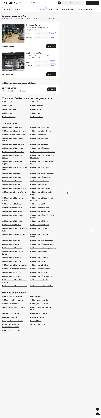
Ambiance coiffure (34, 53)
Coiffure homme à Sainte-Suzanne (14, 265)
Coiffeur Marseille (36, 106)
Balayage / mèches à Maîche (12, 296)
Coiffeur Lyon (7, 106)
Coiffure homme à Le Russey (12, 204)
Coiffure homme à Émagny (11, 177)
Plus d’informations (8, 46)
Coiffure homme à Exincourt (12, 181)
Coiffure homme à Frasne (11, 184)
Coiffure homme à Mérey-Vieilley (13, 211)
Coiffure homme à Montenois (12, 215)
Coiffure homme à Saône (39, 265)
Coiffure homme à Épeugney (40, 177)
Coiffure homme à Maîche (11, 304)
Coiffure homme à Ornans (11, 240)
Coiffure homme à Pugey (39, 252)
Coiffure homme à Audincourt (40, 131)
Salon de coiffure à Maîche (11, 330)
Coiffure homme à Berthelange (13, 144)
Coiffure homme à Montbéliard (41, 211)
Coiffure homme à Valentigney (41, 276)
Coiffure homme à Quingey (11, 257)
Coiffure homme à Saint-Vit (40, 261)
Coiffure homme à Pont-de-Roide (42, 244)
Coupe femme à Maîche (38, 313)
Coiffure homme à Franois (39, 181)
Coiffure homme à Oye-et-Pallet (41, 240)
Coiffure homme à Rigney (39, 257)
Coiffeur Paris (35, 113)
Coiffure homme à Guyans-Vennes (14, 192)
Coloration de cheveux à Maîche (13, 307)
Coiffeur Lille (34, 102)
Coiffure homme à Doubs (11, 173)
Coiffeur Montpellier (9, 109)
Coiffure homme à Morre (39, 221)
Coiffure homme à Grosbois (40, 188)
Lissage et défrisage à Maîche (12, 321)
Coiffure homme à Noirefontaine (13, 234)
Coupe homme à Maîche (10, 317)
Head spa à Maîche (37, 317)
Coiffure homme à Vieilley (39, 280)
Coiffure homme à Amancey (12, 127)
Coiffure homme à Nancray (39, 228)
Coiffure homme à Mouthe (39, 225)
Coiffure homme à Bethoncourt (13, 148)
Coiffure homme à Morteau (11, 225)
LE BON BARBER (9, 88)
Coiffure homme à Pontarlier (12, 248)
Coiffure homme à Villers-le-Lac (41, 286)
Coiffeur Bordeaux (8, 102)
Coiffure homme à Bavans (39, 138)
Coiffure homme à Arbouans (40, 127)
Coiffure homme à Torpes (39, 272)
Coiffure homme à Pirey (10, 244)
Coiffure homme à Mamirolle (40, 204)
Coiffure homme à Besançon (40, 144)
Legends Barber (33, 25)
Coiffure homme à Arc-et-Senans (14, 131)
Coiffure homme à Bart (38, 135)
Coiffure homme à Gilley (38, 184)
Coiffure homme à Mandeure (12, 208)
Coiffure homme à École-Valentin (42, 173)
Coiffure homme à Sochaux (40, 269)
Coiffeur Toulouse (36, 117)
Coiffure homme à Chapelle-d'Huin (42, 152)
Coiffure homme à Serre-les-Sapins (14, 269)
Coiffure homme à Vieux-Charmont (14, 286)
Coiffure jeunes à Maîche (39, 304)
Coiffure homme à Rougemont (13, 261)
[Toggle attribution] (99, 416)
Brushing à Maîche (36, 296)
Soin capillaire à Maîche (38, 324)
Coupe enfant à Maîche (10, 313)
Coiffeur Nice (7, 113)
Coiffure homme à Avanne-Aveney (14, 135)
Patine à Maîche (35, 321)
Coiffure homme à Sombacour (12, 272)
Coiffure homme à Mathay (39, 208)
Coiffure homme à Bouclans (40, 148)
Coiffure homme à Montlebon (12, 221)
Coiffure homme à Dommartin (40, 167)
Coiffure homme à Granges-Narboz (14, 188)
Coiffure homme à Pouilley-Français (43, 248)
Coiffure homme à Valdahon (12, 276)
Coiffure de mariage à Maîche (12, 300)
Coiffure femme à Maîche (39, 300)
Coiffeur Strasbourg (9, 117)
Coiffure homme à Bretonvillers (13, 152)
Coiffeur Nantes (36, 109)
